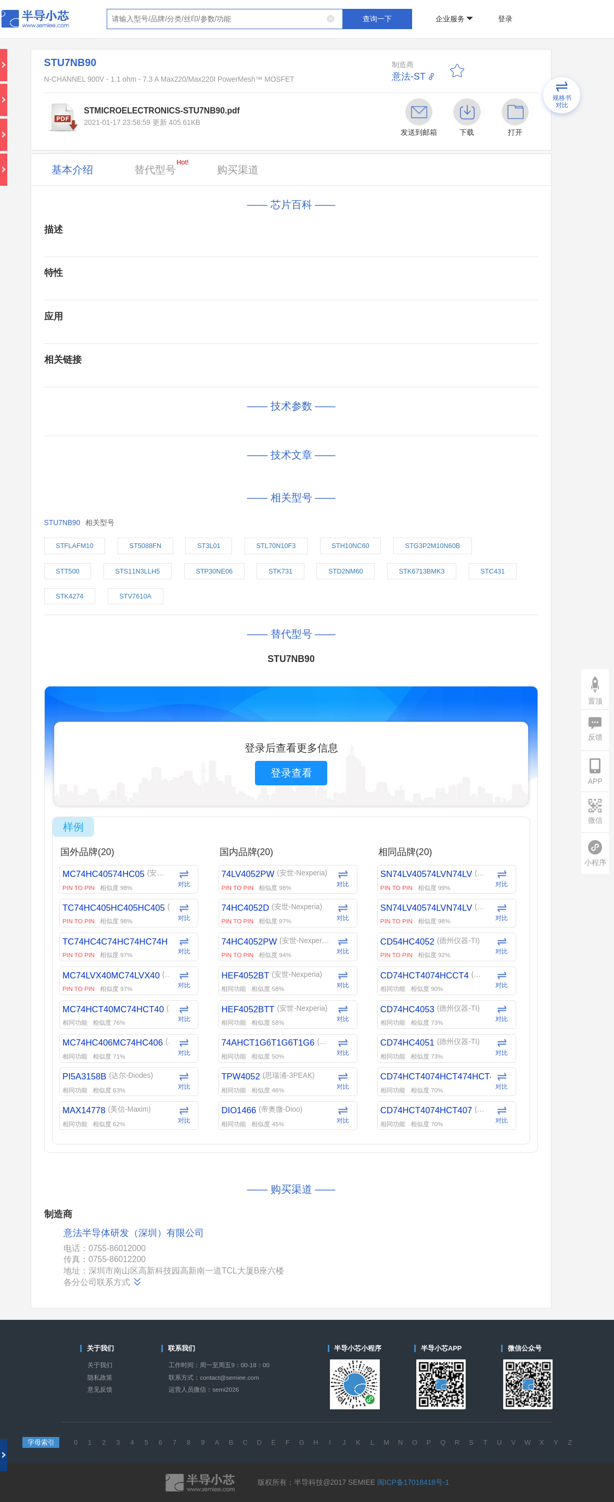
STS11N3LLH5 (137, 571)
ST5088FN (145, 546)
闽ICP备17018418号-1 (413, 1482)
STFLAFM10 (74, 546)
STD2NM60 (345, 571)
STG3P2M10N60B (432, 546)
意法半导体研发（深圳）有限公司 (133, 1233)
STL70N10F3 (276, 546)
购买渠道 (238, 169)
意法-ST (409, 76)
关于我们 (99, 1365)
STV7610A (135, 596)
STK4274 (69, 596)
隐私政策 (99, 1377)
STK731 (280, 571)
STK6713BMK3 (422, 571)
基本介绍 (72, 169)
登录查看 (291, 773)
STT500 (67, 571)
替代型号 (161, 166)
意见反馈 (99, 1389)
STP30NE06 (214, 571)
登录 (505, 19)
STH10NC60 (350, 546)
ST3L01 (209, 546)
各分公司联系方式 (102, 1282)
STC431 (492, 571)
